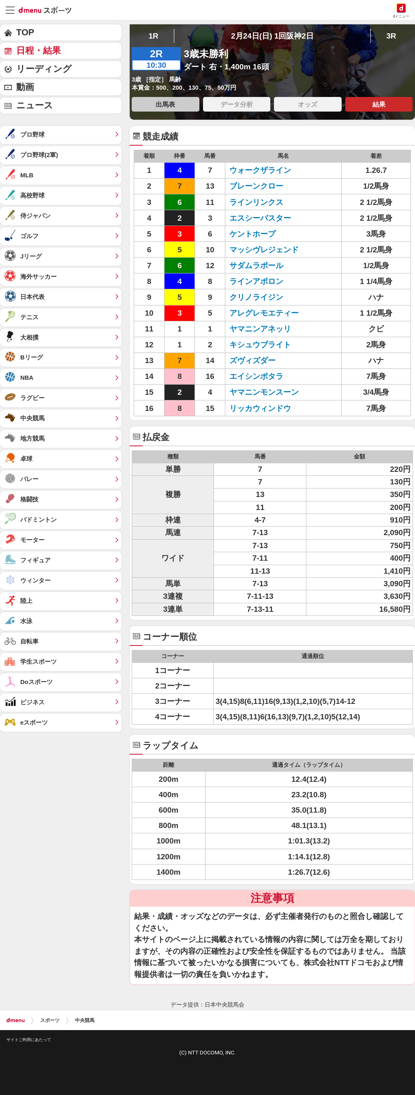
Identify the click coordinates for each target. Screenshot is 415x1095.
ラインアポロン (256, 281)
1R (153, 36)
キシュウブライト (260, 344)
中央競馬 (84, 1020)
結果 (378, 104)
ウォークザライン (260, 170)
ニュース (34, 105)
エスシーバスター (260, 218)
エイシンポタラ (256, 376)
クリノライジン (256, 297)
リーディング (44, 69)
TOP (25, 32)
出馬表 (165, 104)
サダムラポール (256, 265)
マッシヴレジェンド (264, 249)
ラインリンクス (256, 202)
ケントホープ (252, 234)
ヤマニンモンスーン (264, 392)
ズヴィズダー (252, 360)
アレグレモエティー (264, 313)
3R (391, 36)
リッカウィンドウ (260, 408)
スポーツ (50, 1020)
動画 (25, 87)
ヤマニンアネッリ (260, 329)
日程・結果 (38, 50)
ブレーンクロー (256, 186)
